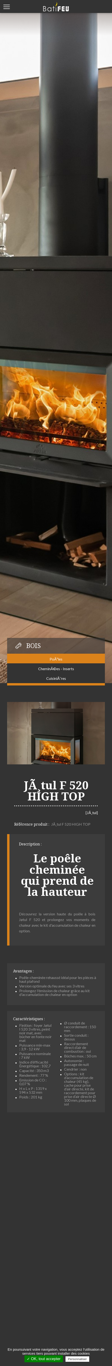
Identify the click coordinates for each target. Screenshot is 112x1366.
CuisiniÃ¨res (56, 678)
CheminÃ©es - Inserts (56, 668)
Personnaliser (77, 1359)
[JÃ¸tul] (92, 812)
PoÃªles (56, 659)
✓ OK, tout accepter (44, 1359)
